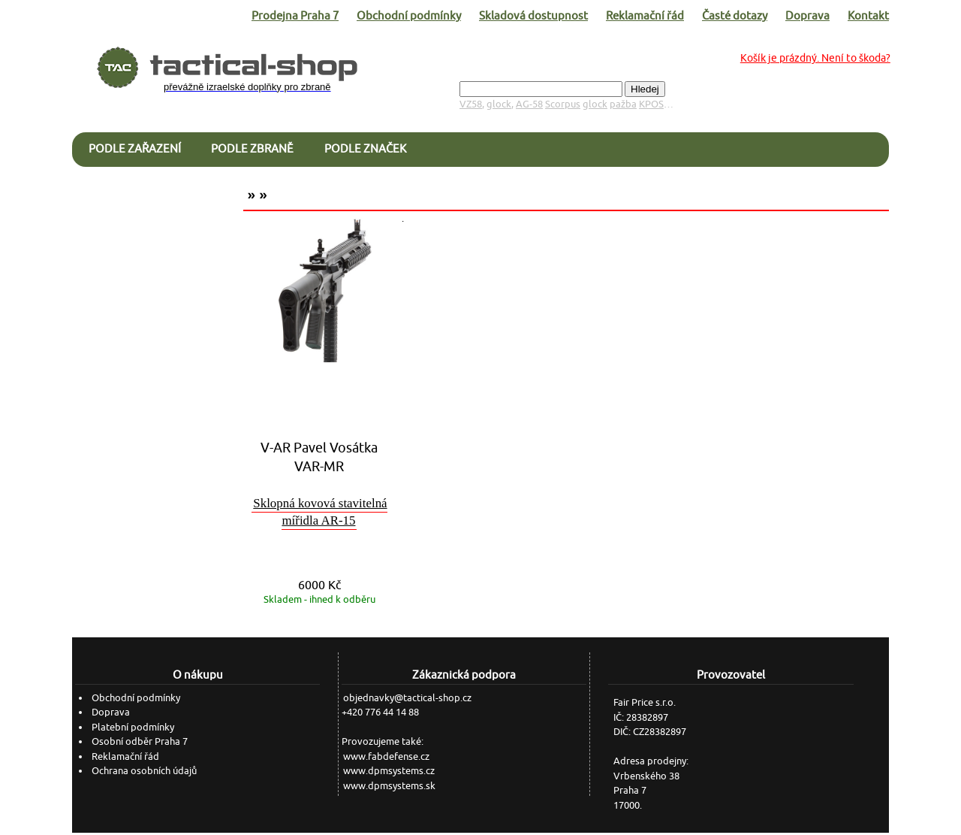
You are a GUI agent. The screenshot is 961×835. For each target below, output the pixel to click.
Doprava (807, 15)
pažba (623, 104)
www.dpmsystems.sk (389, 785)
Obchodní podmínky (409, 15)
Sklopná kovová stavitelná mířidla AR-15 (320, 512)
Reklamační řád (645, 15)
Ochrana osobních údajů (144, 770)
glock (499, 104)
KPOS (651, 104)
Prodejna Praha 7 (295, 15)
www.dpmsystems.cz (389, 770)
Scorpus (562, 104)
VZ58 (470, 104)
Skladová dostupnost (533, 15)
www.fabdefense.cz (386, 756)
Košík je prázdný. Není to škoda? (815, 58)
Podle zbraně (252, 148)
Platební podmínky (133, 727)
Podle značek (365, 148)
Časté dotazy (734, 15)
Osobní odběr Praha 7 (140, 741)
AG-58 (529, 104)
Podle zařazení (135, 148)
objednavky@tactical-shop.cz (407, 697)
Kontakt (868, 15)
